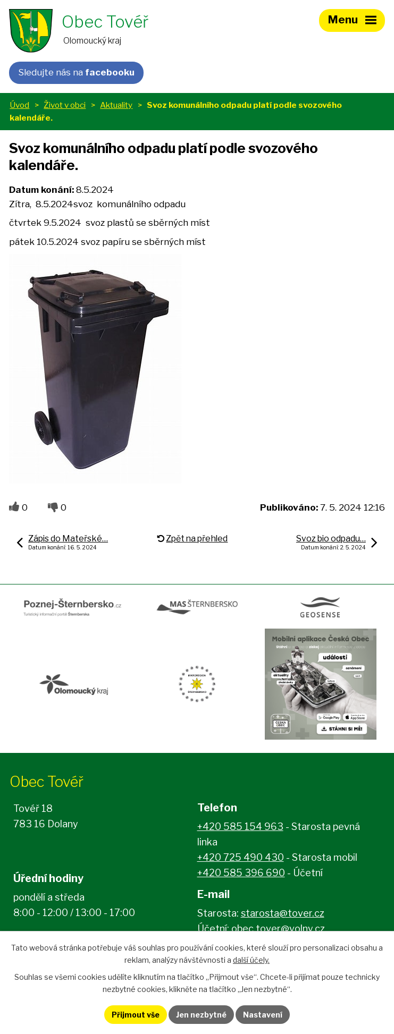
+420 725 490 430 (240, 857)
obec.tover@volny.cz (278, 928)
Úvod (19, 105)
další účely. (251, 959)
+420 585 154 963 (240, 826)
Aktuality (116, 105)
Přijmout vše (136, 1014)
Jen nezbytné (201, 1014)
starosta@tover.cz (282, 913)
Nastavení (262, 1014)
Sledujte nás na (76, 72)
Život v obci (65, 105)
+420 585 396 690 (241, 872)
